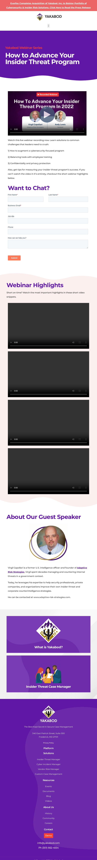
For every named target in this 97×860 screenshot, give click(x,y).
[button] (48, 26)
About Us (48, 807)
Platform (48, 748)
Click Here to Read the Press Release (70, 7)
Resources (48, 780)
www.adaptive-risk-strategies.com (51, 597)
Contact (48, 829)
